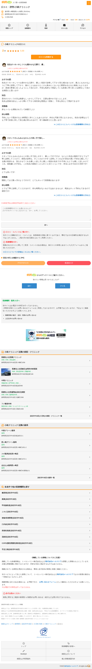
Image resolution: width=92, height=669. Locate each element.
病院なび (7, 2)
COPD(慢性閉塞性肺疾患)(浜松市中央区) (17, 543)
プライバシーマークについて (44, 637)
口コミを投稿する (46, 57)
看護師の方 (69, 263)
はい (29, 286)
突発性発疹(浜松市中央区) (11, 531)
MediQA (23, 654)
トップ (23, 646)
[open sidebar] (89, 3)
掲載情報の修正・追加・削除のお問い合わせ (20, 315)
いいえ (62, 286)
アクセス (83, 28)
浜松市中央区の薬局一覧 (46, 478)
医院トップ (9, 28)
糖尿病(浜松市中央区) (10, 493)
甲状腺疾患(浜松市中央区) (11, 505)
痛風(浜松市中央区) (9, 499)
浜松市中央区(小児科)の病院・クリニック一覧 (46, 416)
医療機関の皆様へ (68, 646)
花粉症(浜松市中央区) (10, 537)
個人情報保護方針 (68, 659)
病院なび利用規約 (23, 659)
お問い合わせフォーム (47, 582)
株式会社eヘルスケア (53, 561)
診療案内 (28, 28)
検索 (88, 666)
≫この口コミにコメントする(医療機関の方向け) (72, 124)
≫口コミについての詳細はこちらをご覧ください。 (22, 252)
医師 (46, 28)
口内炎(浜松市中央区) (10, 524)
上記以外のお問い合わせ (13, 318)
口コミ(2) (64, 28)
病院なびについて (68, 654)
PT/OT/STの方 (23, 263)
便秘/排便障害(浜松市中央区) (12, 518)
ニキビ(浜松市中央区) (10, 512)
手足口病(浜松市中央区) (11, 549)
